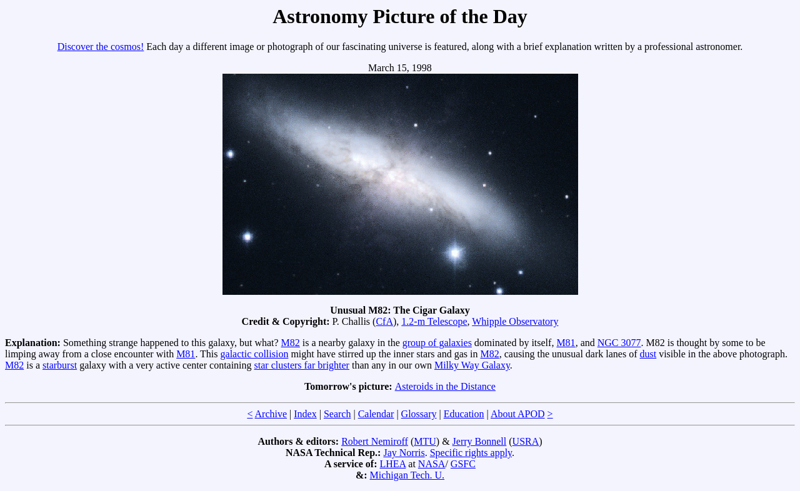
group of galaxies (437, 342)
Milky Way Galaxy (472, 365)
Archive (271, 414)
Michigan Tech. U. (407, 475)
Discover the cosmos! (101, 46)
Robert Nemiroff (374, 441)
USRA (525, 441)
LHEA (393, 464)
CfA (384, 321)
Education (464, 414)
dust (648, 354)
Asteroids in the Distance (445, 386)
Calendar (376, 414)
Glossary (419, 414)
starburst (59, 365)
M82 (290, 342)
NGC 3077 (619, 342)
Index (305, 414)
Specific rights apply (471, 452)
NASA (432, 464)
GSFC (463, 464)
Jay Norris (403, 452)
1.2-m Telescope (434, 321)
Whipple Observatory (515, 321)
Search (337, 414)
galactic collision (255, 354)
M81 (565, 342)
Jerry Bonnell (479, 441)
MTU (425, 441)
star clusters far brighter (301, 365)
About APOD (518, 414)
